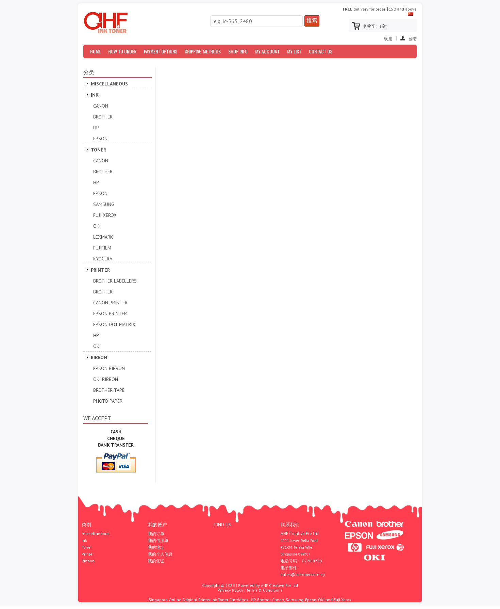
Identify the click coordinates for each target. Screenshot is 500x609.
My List (294, 51)
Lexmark (103, 237)
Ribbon (99, 357)
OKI (97, 226)
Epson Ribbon (109, 368)
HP (96, 128)
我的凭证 (156, 561)
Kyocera (102, 259)
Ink (95, 95)
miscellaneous (109, 84)
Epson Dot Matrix (114, 324)
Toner (98, 150)
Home (95, 51)
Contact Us (320, 51)
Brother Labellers (115, 281)
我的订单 (156, 533)
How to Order (122, 51)
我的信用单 (158, 540)
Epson (100, 138)
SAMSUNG (103, 204)
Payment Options (160, 51)
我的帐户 (157, 525)
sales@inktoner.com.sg (303, 574)
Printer (100, 270)
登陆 (413, 38)
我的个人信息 (160, 554)
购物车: (376, 26)
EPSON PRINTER (110, 313)
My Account (267, 51)
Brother (103, 117)
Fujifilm (102, 248)
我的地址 (156, 547)
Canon (100, 106)
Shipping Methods (203, 51)
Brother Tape (108, 390)
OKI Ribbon (105, 379)
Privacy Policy (230, 590)
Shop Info (238, 51)
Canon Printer (110, 303)
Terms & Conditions (264, 590)
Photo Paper (107, 401)
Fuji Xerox (105, 215)
